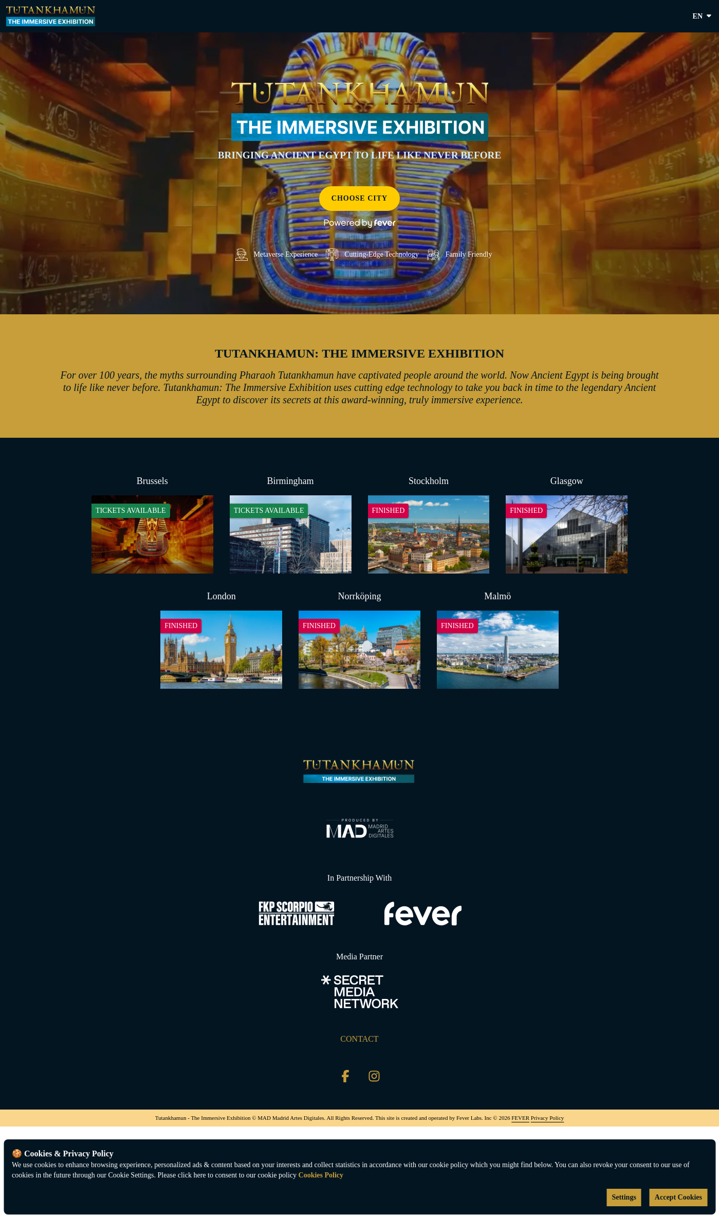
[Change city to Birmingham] (291, 524)
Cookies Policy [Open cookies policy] (321, 1175)
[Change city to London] (221, 639)
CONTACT (359, 1038)
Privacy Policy (547, 1118)
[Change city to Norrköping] (359, 639)
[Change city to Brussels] (152, 524)
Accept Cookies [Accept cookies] (678, 1197)
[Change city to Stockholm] (429, 524)
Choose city (359, 198)
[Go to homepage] (50, 16)
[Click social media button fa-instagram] (374, 1078)
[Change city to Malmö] (498, 639)
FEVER (520, 1118)
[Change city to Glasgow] (567, 524)
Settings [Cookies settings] (624, 1197)
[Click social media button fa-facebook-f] (345, 1078)
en (703, 16)
